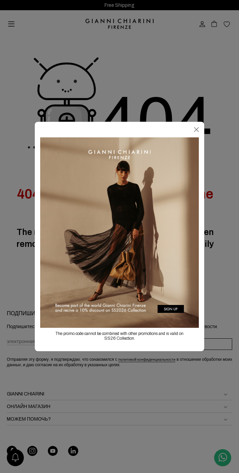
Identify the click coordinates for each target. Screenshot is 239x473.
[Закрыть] (196, 129)
